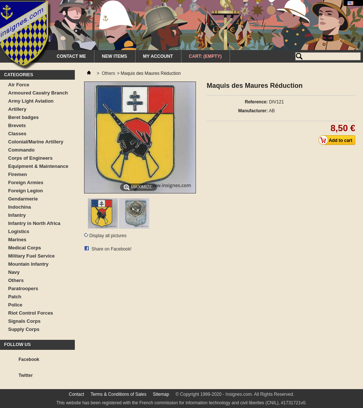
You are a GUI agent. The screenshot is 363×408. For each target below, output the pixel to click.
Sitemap (161, 394)
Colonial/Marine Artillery (35, 142)
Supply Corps (24, 329)
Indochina (19, 207)
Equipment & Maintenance (38, 166)
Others (16, 280)
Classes (17, 133)
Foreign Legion (25, 190)
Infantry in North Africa (34, 223)
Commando (21, 150)
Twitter (26, 375)
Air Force (18, 84)
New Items (114, 56)
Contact (76, 394)
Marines (17, 239)
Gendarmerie (23, 199)
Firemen (17, 174)
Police (15, 305)
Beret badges (23, 117)
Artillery (17, 109)
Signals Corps (24, 321)
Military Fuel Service (31, 256)
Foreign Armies (25, 182)
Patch (14, 296)
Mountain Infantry (28, 264)
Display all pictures (107, 235)
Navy (14, 272)
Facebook (29, 359)
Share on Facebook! (111, 249)
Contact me (71, 56)
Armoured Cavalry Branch (38, 93)
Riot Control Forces (30, 313)
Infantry (17, 215)
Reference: (256, 102)
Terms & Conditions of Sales (118, 394)
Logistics (18, 231)
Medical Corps (24, 248)
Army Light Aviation (31, 101)
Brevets (17, 125)
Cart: (205, 56)
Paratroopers (23, 288)
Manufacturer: (253, 110)
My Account (158, 56)
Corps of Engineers (30, 158)
